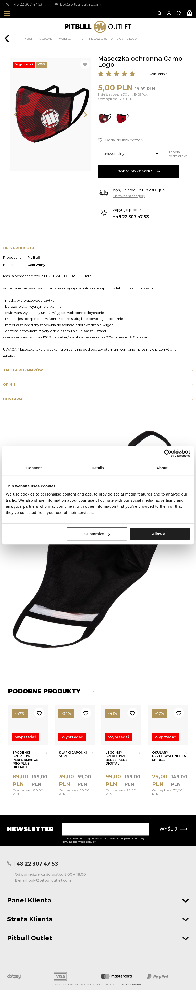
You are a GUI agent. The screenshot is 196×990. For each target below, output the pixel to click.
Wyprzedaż (25, 737)
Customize (97, 534)
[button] (169, 13)
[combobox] (131, 154)
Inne (80, 39)
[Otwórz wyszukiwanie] (160, 13)
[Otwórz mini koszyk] (190, 13)
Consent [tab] (34, 468)
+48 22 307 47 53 (24, 4)
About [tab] (162, 468)
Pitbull (28, 39)
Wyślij (173, 829)
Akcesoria (46, 39)
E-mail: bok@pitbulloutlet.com (43, 880)
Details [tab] (98, 468)
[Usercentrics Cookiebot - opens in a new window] (167, 453)
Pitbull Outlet (98, 938)
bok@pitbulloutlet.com (78, 4)
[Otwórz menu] (7, 13)
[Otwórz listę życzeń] (179, 13)
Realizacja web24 (131, 984)
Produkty (65, 39)
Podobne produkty (51, 691)
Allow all (159, 534)
